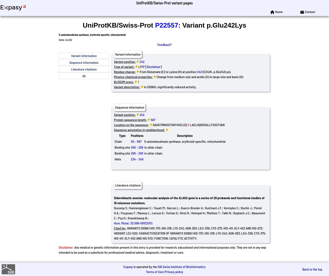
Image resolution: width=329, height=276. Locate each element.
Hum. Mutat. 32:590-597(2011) (133, 223)
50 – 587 (136, 141)
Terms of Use (154, 272)
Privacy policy (174, 272)
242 (142, 62)
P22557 (166, 25)
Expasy (128, 267)
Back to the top (312, 269)
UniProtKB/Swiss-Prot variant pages (164, 2)
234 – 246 (137, 159)
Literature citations (84, 69)
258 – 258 (137, 147)
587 (153, 120)
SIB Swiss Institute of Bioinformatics (181, 267)
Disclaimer (154, 67)
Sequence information (84, 62)
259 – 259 (137, 153)
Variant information (84, 56)
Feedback (163, 45)
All (83, 76)
